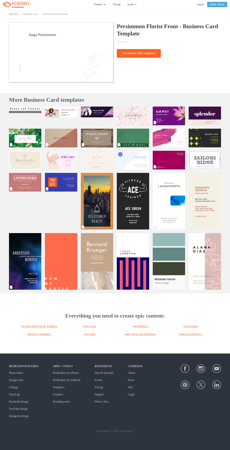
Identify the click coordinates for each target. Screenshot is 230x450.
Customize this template (139, 53)
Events (98, 380)
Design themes (39, 334)
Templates (59, 387)
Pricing (116, 4)
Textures (190, 326)
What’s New (102, 401)
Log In (200, 4)
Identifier (13, 14)
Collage (90, 326)
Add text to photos (140, 334)
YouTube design (18, 408)
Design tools (16, 380)
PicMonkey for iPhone (66, 372)
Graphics (140, 326)
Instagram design (19, 415)
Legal (131, 394)
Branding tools (61, 401)
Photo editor (16, 372)
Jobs (130, 387)
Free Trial (217, 4)
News (131, 380)
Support (99, 394)
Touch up (14, 394)
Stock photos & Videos (39, 326)
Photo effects (190, 334)
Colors (90, 334)
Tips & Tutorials (104, 372)
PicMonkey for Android (66, 380)
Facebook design (18, 401)
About (131, 372)
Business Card (30, 14)
